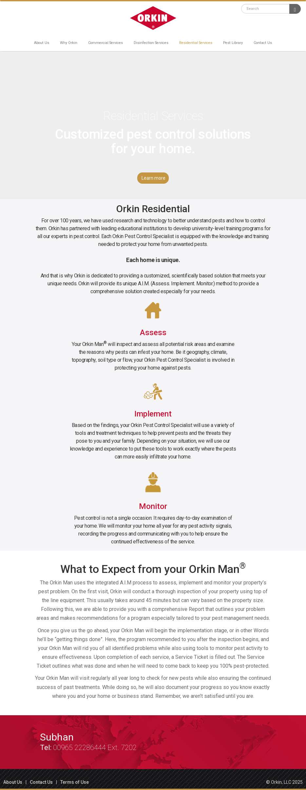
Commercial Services (105, 43)
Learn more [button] (153, 178)
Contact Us (263, 43)
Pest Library (233, 43)
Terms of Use (74, 782)
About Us (41, 43)
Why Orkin (68, 43)
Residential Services (195, 43)
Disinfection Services (151, 43)
